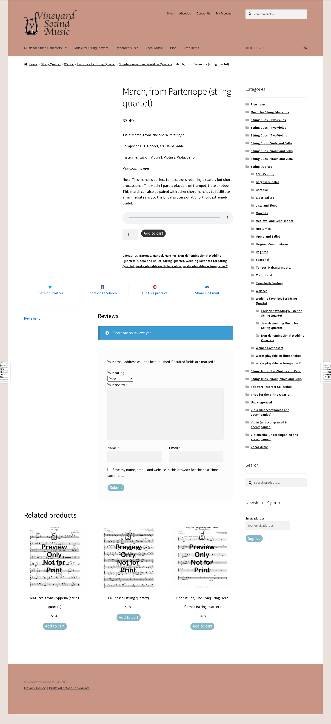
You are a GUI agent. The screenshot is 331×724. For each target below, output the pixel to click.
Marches (171, 255)
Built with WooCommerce (69, 697)
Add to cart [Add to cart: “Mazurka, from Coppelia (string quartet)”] (55, 635)
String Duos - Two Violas (268, 127)
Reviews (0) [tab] (33, 328)
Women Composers (269, 348)
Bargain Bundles (267, 182)
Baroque (145, 255)
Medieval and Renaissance (275, 221)
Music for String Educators (43, 48)
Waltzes (261, 291)
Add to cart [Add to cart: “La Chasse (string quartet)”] (128, 627)
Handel (158, 255)
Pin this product (154, 302)
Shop (170, 13)
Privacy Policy (35, 697)
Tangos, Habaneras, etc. (273, 267)
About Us (185, 13)
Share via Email (207, 302)
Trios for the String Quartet (271, 394)
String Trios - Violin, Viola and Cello (276, 379)
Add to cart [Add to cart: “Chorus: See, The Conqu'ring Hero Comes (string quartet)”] (202, 635)
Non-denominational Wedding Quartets (145, 64)
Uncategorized (261, 402)
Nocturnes (263, 229)
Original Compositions (272, 244)
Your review (117, 394)
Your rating (117, 382)
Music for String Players (91, 48)
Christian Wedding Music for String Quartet (281, 313)
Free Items (191, 48)
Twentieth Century (269, 283)
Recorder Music (127, 48)
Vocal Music (154, 48)
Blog (173, 48)
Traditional (264, 275)
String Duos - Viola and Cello (271, 143)
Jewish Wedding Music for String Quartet (279, 325)
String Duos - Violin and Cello (272, 151)
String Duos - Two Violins (269, 135)
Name (113, 457)
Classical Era (265, 198)
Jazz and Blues (266, 205)
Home (33, 64)
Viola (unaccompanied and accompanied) (270, 412)
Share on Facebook (102, 302)
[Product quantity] (130, 235)
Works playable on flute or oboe (158, 266)
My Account (223, 13)
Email (174, 457)
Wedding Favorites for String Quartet (89, 64)
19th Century (265, 174)
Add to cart (153, 233)
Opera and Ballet (149, 261)
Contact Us (204, 13)
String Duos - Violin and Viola (272, 159)
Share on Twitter (50, 302)
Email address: (255, 518)
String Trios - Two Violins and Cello (276, 371)
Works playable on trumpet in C (205, 266)
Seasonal (262, 260)
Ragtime (262, 252)
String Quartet (51, 64)
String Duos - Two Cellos (268, 120)
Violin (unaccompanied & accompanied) (269, 424)
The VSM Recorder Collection (271, 387)
